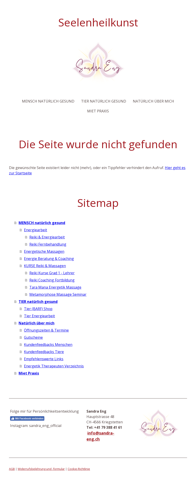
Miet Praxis (98, 111)
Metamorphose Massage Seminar (57, 294)
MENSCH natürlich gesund (48, 101)
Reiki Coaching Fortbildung (52, 280)
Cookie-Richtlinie (79, 469)
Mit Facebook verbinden (27, 418)
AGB (12, 469)
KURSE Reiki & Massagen (45, 265)
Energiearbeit (35, 229)
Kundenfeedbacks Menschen (48, 344)
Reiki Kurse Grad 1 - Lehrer (52, 272)
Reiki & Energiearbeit (47, 237)
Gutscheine (33, 337)
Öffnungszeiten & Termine (46, 330)
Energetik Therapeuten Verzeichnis (54, 366)
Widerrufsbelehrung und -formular (41, 469)
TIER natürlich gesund (103, 101)
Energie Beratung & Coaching (49, 258)
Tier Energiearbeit (39, 315)
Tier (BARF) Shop (38, 308)
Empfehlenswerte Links (43, 358)
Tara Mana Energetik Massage (55, 287)
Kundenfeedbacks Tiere (44, 351)
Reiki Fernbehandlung (47, 244)
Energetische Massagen (44, 251)
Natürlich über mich (153, 101)
